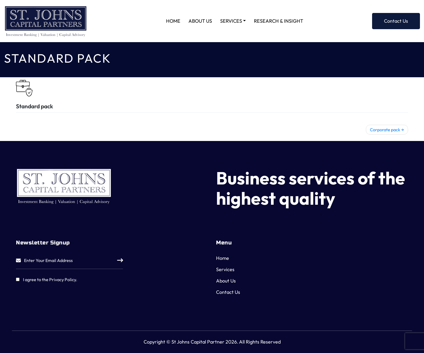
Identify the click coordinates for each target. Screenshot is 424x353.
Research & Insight (278, 21)
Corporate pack (385, 129)
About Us (200, 21)
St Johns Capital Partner (197, 342)
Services (231, 21)
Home (173, 21)
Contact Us (396, 21)
